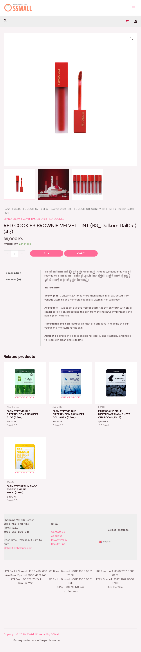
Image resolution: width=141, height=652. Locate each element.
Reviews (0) (13, 279)
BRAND (16, 209)
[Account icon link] (135, 21)
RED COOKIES (29, 209)
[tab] (22, 273)
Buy (46, 253)
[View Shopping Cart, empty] (127, 21)
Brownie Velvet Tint (60, 209)
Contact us (58, 531)
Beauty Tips (58, 544)
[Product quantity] (14, 253)
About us (56, 535)
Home (7, 209)
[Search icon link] (5, 21)
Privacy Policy (59, 540)
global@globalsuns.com (18, 548)
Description (13, 273)
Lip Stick (43, 209)
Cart (81, 253)
